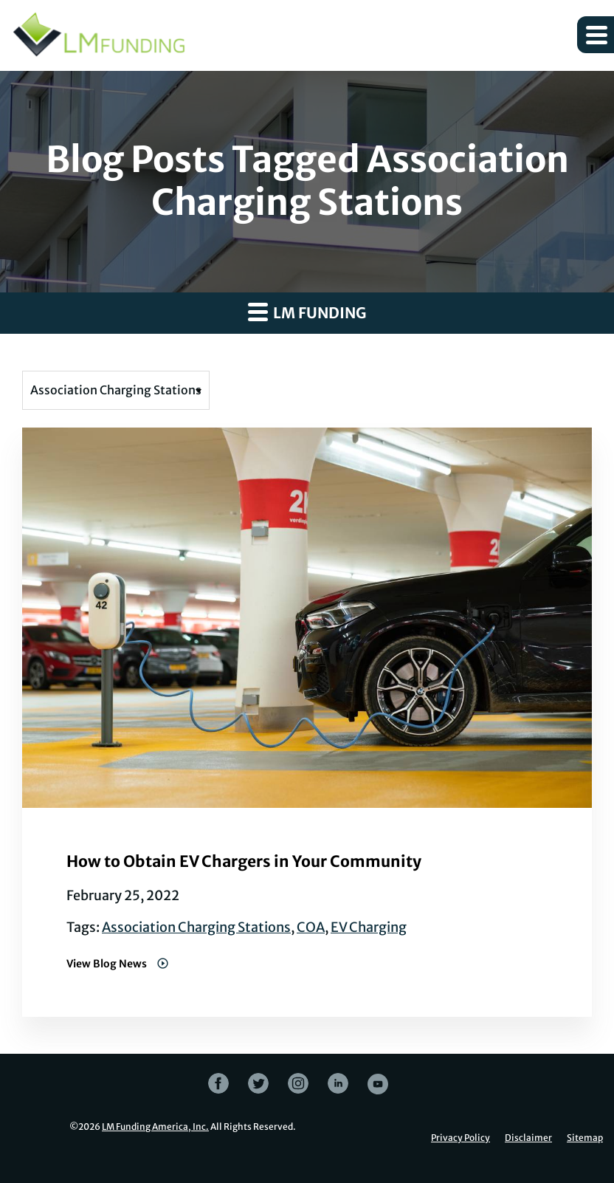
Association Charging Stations (196, 927)
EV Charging (369, 927)
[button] (595, 34)
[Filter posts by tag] (116, 390)
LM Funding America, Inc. (155, 1126)
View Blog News (107, 963)
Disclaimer (528, 1138)
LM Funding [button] (307, 311)
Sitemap (585, 1138)
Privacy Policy (460, 1138)
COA (311, 927)
